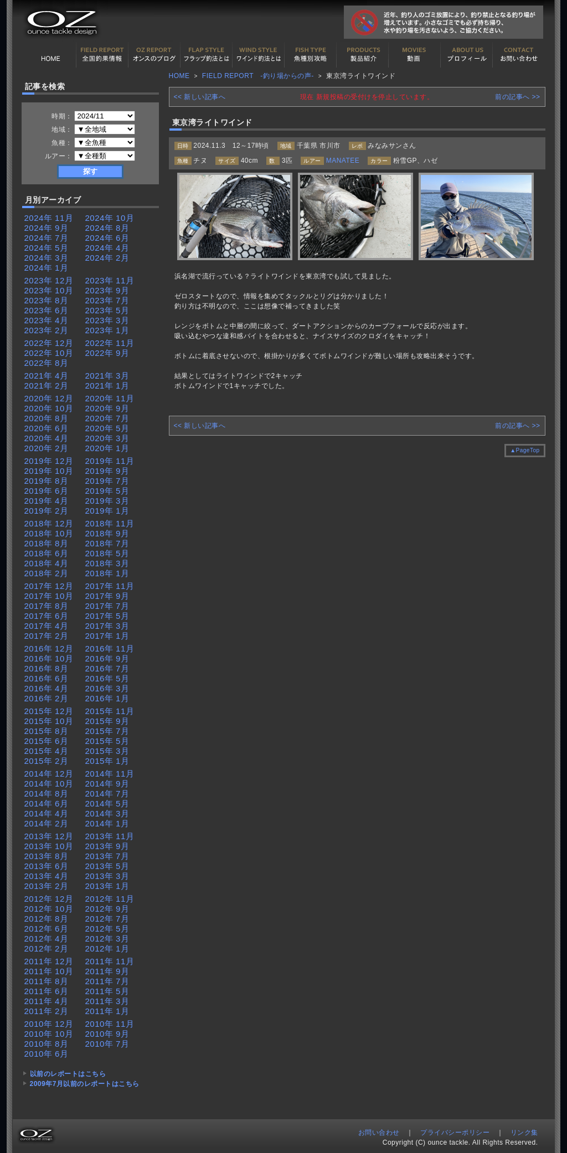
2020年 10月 (49, 408)
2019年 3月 (107, 500)
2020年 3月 (107, 438)
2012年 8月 (46, 918)
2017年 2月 (46, 635)
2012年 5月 (107, 928)
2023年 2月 (46, 330)
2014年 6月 (46, 803)
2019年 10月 (49, 470)
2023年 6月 (46, 310)
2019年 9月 (107, 470)
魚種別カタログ (311, 55)
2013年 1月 (107, 886)
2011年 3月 (107, 1001)
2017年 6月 (46, 616)
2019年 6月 (46, 490)
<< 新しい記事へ (200, 97)
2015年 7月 (107, 731)
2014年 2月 (46, 823)
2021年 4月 (46, 375)
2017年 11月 (110, 586)
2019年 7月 (107, 480)
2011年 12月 (49, 961)
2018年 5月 (107, 553)
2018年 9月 (107, 533)
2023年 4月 (46, 320)
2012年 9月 (107, 908)
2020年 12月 (49, 398)
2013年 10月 (49, 846)
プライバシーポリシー (454, 1132)
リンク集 (524, 1132)
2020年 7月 (107, 418)
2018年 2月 (46, 573)
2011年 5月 (107, 991)
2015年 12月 (49, 711)
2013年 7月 (107, 856)
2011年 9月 (107, 971)
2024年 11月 (49, 218)
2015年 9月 (107, 721)
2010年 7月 (107, 1043)
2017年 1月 (107, 635)
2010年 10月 (49, 1033)
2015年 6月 (46, 741)
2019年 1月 (107, 510)
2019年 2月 (46, 510)
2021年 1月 (107, 385)
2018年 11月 (110, 523)
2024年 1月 (46, 267)
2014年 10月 (49, 783)
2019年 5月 (107, 490)
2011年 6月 (46, 991)
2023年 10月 (49, 290)
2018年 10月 (49, 533)
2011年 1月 (107, 1011)
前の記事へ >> (517, 97)
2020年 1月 (107, 448)
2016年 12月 (49, 648)
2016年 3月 (107, 688)
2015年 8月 (46, 731)
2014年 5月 (107, 803)
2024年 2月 (107, 257)
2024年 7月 (46, 237)
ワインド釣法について (259, 55)
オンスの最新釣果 (154, 55)
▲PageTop (524, 450)
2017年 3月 (107, 625)
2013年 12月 (49, 836)
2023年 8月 (46, 300)
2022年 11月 (110, 343)
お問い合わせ (519, 55)
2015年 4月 (46, 751)
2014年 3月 (107, 813)
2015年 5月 (107, 741)
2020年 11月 (110, 398)
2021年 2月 (46, 385)
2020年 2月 (46, 448)
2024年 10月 (110, 218)
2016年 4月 (46, 688)
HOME (50, 55)
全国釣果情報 (102, 55)
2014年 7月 (107, 793)
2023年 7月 (107, 300)
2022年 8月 (46, 363)
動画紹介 (415, 55)
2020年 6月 (46, 428)
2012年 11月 (110, 898)
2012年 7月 (107, 918)
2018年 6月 (46, 553)
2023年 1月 (107, 330)
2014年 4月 (46, 813)
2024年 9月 (46, 227)
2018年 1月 (107, 573)
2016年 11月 (110, 648)
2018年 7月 (107, 543)
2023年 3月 (107, 320)
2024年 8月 (107, 227)
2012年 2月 (46, 948)
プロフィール (467, 55)
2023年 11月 (110, 280)
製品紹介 (363, 55)
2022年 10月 (49, 353)
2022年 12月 (49, 343)
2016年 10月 (49, 658)
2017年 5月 (107, 616)
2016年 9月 (107, 658)
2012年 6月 (46, 928)
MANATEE (343, 160)
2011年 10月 (49, 971)
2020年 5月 (107, 428)
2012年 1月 (107, 948)
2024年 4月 (107, 247)
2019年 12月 (49, 461)
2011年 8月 (46, 981)
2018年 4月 (46, 563)
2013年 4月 (46, 876)
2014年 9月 (107, 783)
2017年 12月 (49, 586)
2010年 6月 (46, 1053)
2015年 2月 (46, 761)
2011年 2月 (46, 1011)
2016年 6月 (46, 678)
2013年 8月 (46, 856)
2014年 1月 (107, 823)
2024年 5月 (46, 247)
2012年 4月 (46, 938)
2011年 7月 (107, 981)
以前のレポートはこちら (68, 1074)
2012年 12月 (49, 898)
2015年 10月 (49, 721)
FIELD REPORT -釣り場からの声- (258, 76)
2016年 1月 (107, 698)
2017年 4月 (46, 625)
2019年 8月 (46, 480)
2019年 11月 (110, 461)
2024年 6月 (107, 237)
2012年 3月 (107, 938)
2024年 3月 (46, 257)
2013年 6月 (46, 866)
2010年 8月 (46, 1043)
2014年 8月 (46, 793)
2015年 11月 (110, 711)
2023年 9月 (107, 290)
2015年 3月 (107, 751)
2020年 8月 (46, 418)
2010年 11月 (110, 1023)
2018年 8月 (46, 543)
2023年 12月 (49, 280)
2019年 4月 (46, 500)
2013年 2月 (46, 886)
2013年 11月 (110, 836)
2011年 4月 (46, 1001)
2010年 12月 (49, 1023)
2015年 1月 (107, 761)
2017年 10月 (49, 596)
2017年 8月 (46, 606)
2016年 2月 (46, 698)
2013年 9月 (107, 846)
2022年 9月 (107, 353)
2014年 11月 (110, 773)
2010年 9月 (107, 1033)
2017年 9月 (107, 596)
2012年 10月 (49, 908)
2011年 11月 (110, 961)
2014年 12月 (49, 773)
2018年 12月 (49, 523)
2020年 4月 (46, 438)
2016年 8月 (46, 668)
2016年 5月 (107, 678)
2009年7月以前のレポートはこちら (85, 1084)
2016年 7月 (107, 668)
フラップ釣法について (207, 55)
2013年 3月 (107, 876)
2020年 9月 (107, 408)
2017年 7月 (107, 606)
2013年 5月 (107, 866)
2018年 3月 (107, 563)
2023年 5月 (107, 310)
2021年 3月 (107, 375)
